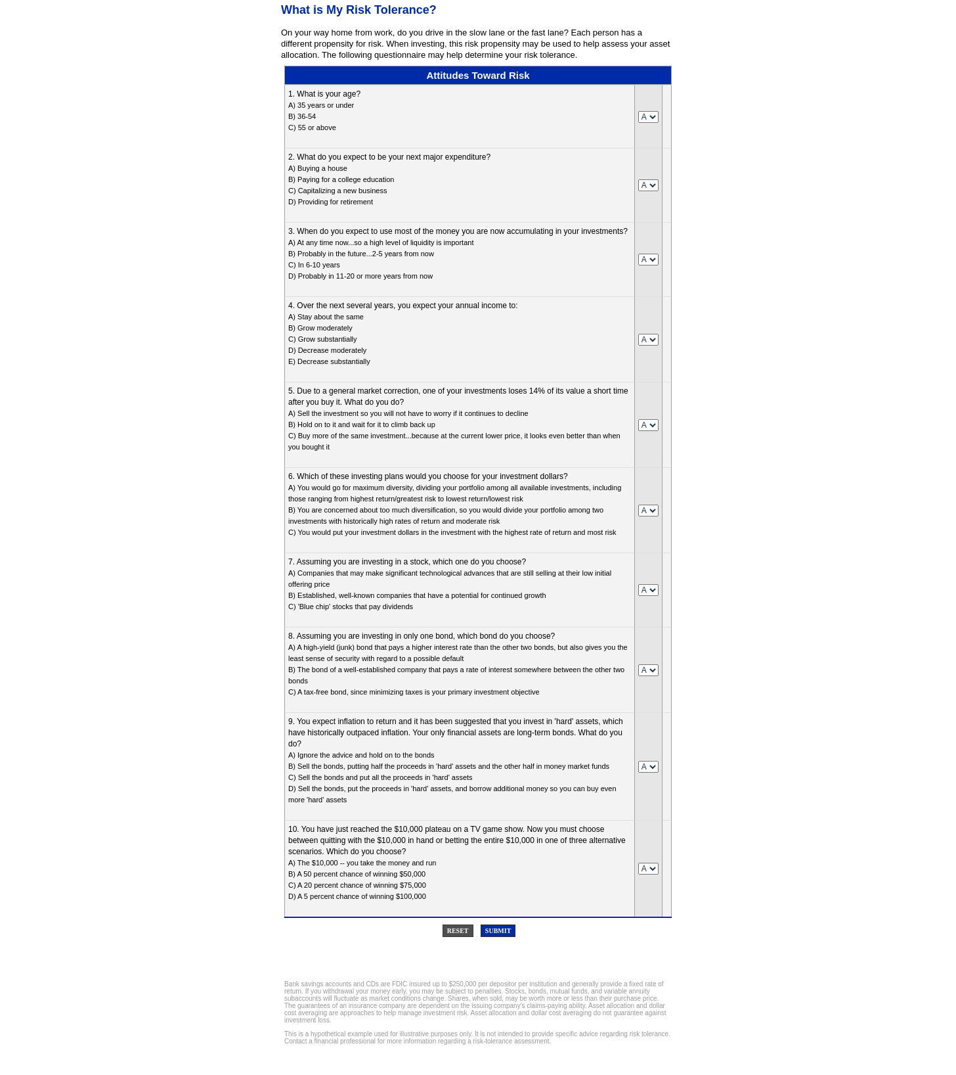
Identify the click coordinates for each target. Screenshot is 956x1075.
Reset (458, 930)
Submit (498, 930)
